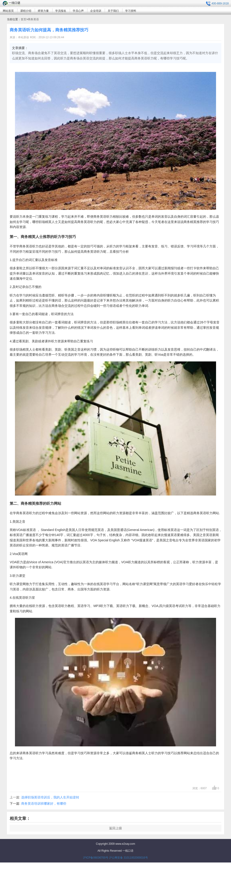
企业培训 (95, 10)
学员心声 (78, 10)
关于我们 (113, 10)
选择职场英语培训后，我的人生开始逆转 (50, 797)
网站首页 (8, 10)
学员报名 (60, 10)
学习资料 (130, 10)
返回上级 (115, 828)
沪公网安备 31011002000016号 (128, 857)
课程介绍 (25, 10)
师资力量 (43, 10)
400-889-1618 (217, 3)
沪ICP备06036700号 (95, 857)
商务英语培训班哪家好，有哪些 (43, 803)
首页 (23, 19)
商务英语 (33, 19)
